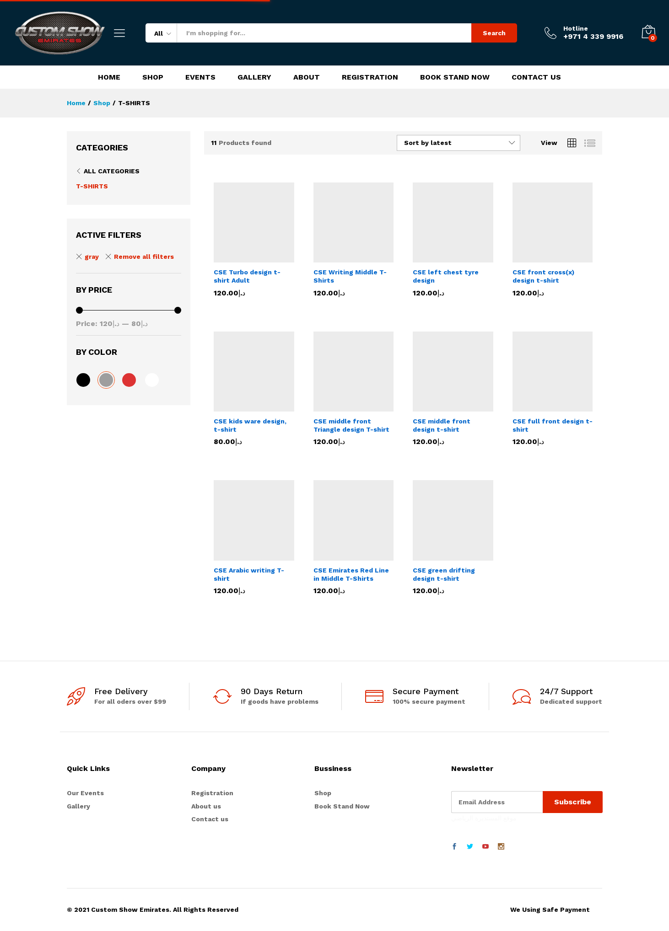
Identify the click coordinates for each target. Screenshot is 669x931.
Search (494, 33)
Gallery (254, 77)
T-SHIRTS (92, 186)
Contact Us (536, 77)
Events (200, 77)
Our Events (85, 793)
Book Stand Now (455, 77)
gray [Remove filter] (92, 256)
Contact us (209, 819)
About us (206, 806)
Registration (370, 77)
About (306, 77)
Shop (152, 77)
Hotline (575, 28)
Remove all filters (144, 256)
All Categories (112, 171)
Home (109, 77)
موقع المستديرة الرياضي (484, 818)
